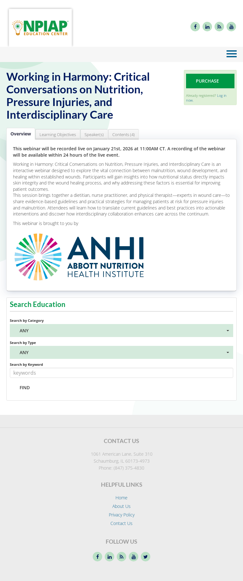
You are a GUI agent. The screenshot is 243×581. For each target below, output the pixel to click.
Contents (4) (123, 134)
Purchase (207, 81)
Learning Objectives (58, 134)
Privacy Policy (121, 515)
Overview (20, 134)
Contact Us (121, 523)
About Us (121, 506)
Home (121, 498)
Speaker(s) (94, 134)
